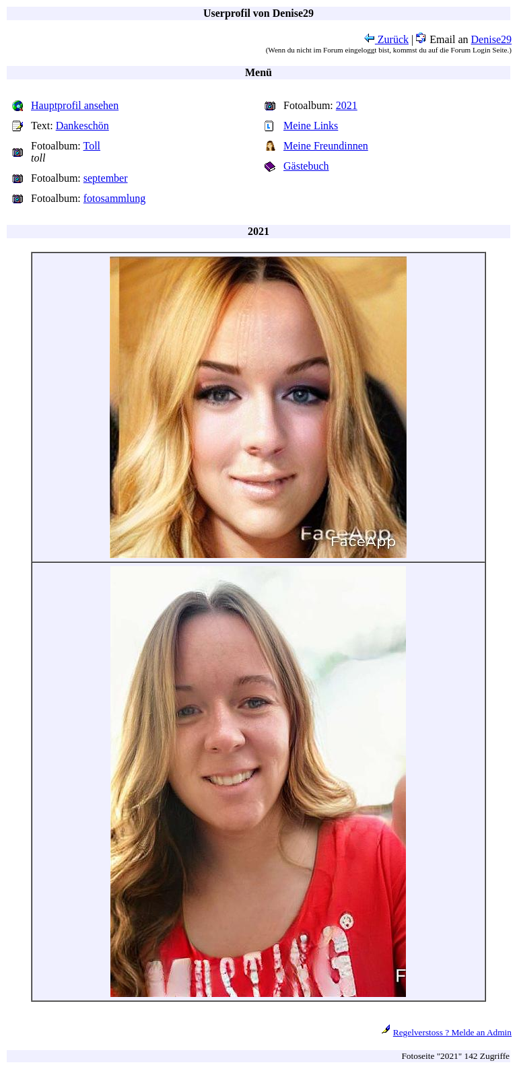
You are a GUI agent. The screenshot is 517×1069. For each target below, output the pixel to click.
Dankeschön (82, 125)
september (105, 178)
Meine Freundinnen (325, 145)
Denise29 (491, 39)
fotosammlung (114, 198)
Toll (92, 145)
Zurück (386, 39)
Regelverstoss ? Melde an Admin (452, 1032)
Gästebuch (306, 166)
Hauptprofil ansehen (74, 105)
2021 (346, 105)
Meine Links (310, 125)
